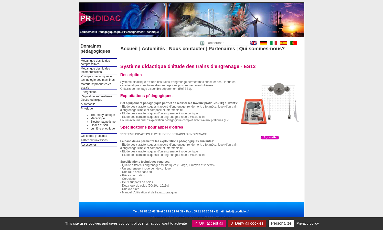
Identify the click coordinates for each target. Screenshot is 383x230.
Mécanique (98, 118)
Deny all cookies (247, 223)
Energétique (89, 92)
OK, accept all (208, 223)
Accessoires (89, 144)
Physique (87, 108)
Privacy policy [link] (308, 223)
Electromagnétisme (103, 121)
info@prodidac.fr (238, 211)
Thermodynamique (103, 115)
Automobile (88, 104)
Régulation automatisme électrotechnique (96, 98)
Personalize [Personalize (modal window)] (281, 223)
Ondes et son (99, 125)
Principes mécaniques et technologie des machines (98, 78)
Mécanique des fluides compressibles (95, 62)
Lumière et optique (103, 128)
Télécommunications (94, 140)
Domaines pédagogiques (95, 49)
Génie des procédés (94, 136)
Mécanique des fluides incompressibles (95, 70)
